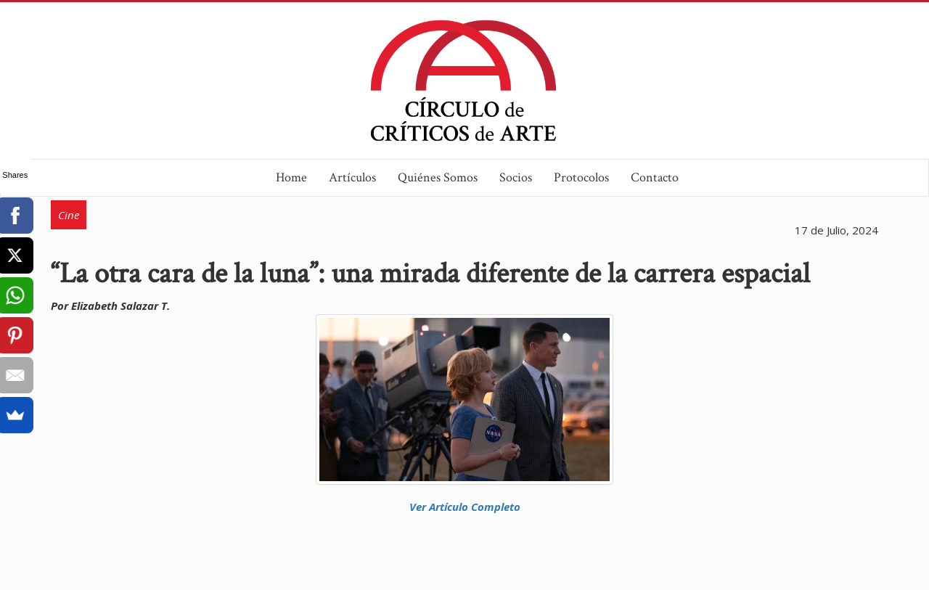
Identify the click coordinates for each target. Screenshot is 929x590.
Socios (515, 177)
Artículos (352, 177)
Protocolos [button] (581, 177)
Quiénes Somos (438, 177)
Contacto (655, 177)
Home (291, 177)
